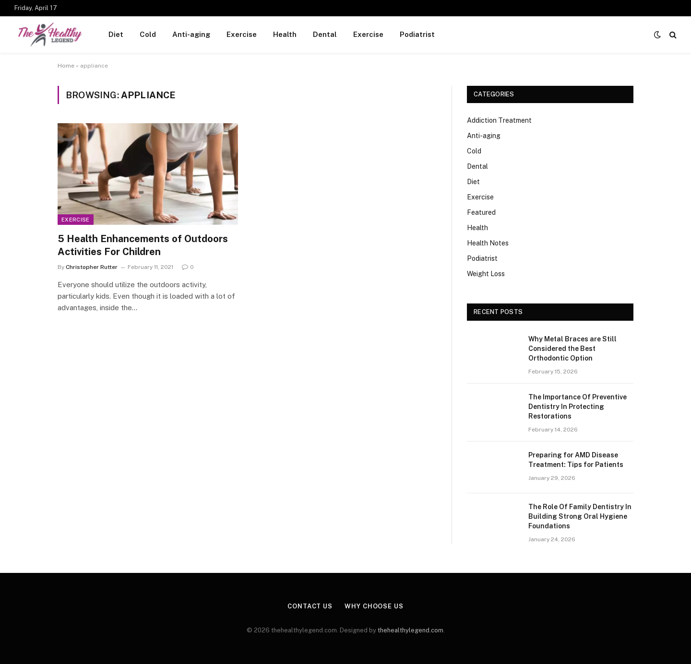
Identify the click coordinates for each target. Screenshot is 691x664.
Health (285, 34)
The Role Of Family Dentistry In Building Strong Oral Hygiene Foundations (579, 516)
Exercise (241, 34)
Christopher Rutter (92, 267)
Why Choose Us (374, 606)
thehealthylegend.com (410, 630)
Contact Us (310, 606)
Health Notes (488, 243)
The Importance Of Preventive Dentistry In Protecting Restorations (577, 406)
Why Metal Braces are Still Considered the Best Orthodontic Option (572, 348)
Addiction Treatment (499, 120)
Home (66, 65)
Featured (481, 212)
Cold (148, 34)
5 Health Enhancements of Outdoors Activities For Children (143, 245)
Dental (325, 34)
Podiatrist (417, 34)
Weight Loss (486, 274)
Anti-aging (191, 34)
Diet (115, 34)
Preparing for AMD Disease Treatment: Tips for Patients (575, 459)
